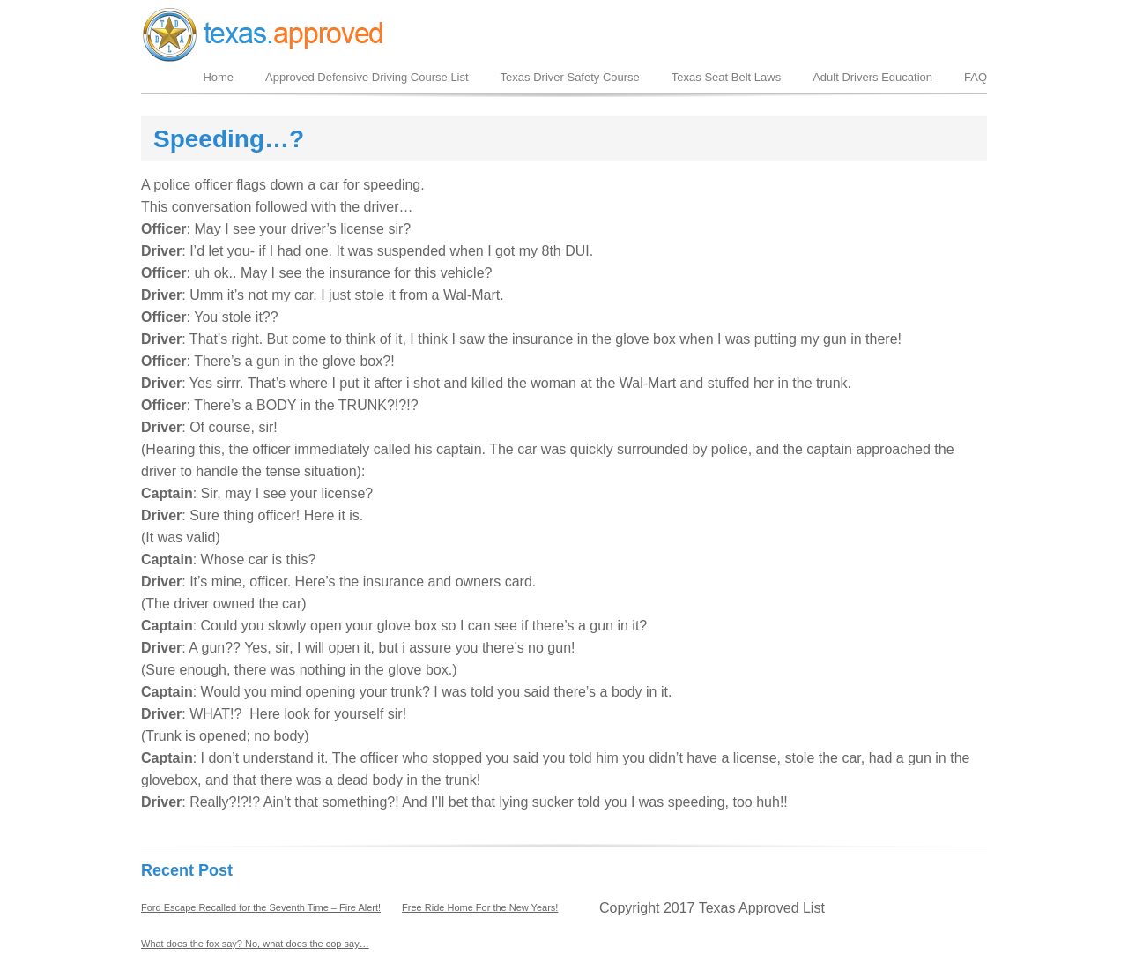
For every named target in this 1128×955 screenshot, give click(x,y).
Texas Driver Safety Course (570, 77)
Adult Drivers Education (872, 77)
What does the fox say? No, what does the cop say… (255, 943)
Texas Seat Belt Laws (726, 77)
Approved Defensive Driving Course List (367, 77)
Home (218, 77)
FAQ (975, 77)
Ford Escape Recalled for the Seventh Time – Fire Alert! (261, 907)
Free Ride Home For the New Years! (480, 907)
